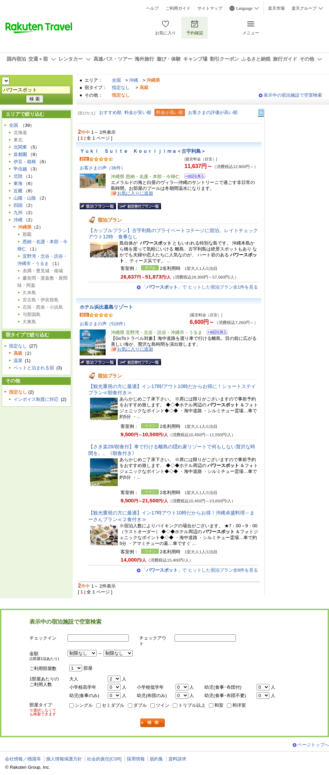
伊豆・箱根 (25, 161)
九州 (18, 212)
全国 (116, 80)
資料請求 (177, 758)
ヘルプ (152, 8)
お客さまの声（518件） (104, 323)
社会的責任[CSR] (104, 758)
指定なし (121, 87)
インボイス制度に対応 (36, 399)
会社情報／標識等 (23, 758)
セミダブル (113, 705)
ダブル (140, 705)
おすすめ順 (110, 112)
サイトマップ (209, 8)
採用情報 (136, 758)
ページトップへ (313, 744)
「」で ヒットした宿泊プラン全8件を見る (200, 570)
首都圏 (20, 154)
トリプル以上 (191, 705)
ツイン (162, 705)
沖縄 (133, 80)
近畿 (18, 190)
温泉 (18, 360)
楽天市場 (276, 8)
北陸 (18, 176)
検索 (152, 723)
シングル (84, 705)
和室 (218, 705)
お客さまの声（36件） (102, 167)
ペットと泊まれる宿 (34, 367)
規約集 (156, 758)
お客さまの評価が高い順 (213, 112)
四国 (18, 205)
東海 (18, 183)
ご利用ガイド (178, 8)
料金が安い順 (137, 112)
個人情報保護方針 (64, 758)
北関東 (20, 147)
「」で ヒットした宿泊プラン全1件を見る (200, 287)
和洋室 (239, 705)
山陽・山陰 (25, 198)
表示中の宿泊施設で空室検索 (293, 95)
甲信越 (20, 168)
